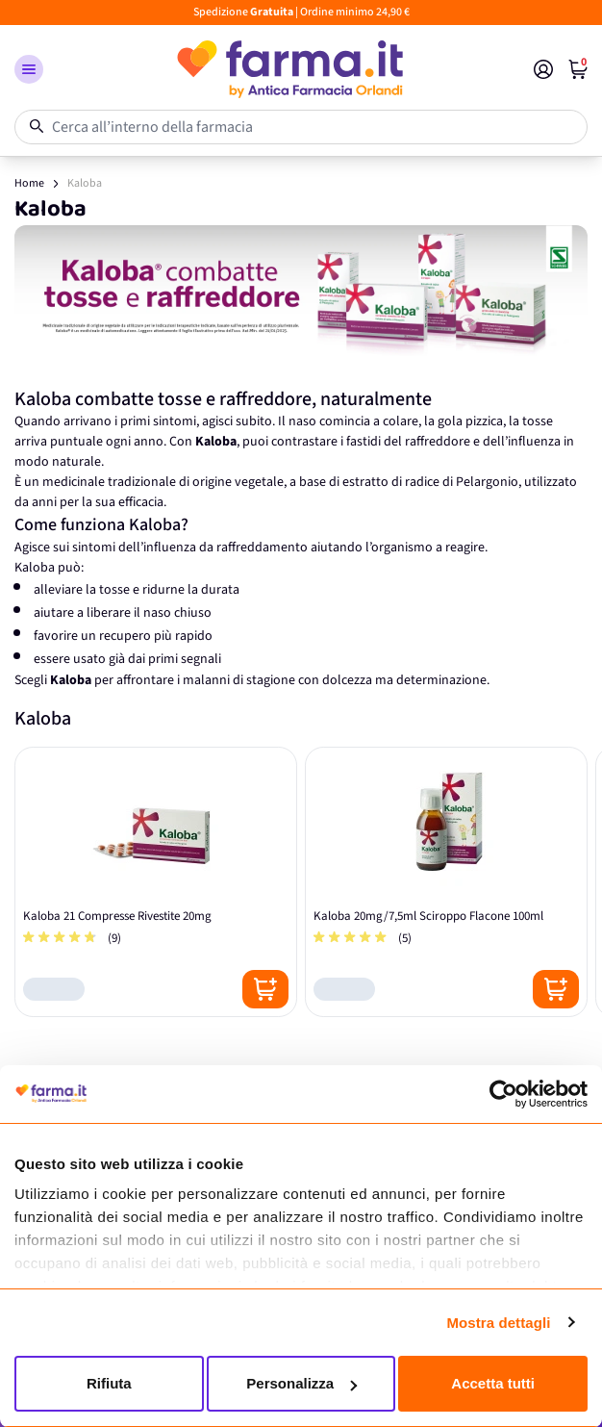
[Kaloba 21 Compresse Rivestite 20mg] (155, 882)
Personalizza (301, 1383)
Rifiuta (109, 1383)
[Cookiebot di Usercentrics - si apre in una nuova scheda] (503, 1094)
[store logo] (288, 69)
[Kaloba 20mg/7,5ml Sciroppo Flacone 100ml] (446, 882)
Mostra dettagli (498, 1322)
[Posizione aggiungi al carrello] (265, 989)
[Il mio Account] (543, 69)
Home (29, 183)
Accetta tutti (493, 1383)
